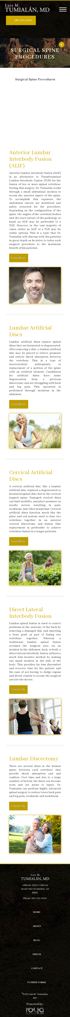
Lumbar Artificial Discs (30, 331)
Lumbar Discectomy (33, 759)
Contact (37, 968)
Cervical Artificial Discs (30, 476)
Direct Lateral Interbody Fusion (30, 613)
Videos (36, 954)
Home (36, 912)
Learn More (18, 258)
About (37, 926)
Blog (36, 940)
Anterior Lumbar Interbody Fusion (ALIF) (30, 159)
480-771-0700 (23, 20)
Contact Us (18, 689)
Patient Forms (36, 982)
